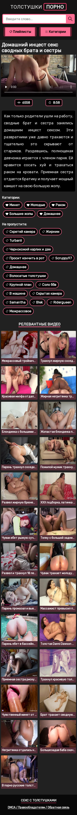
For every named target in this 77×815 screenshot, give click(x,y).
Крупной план (18, 285)
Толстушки (38, 6)
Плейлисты (20, 32)
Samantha (15, 302)
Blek (37, 302)
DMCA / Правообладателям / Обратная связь (38, 807)
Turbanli (13, 240)
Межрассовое (18, 311)
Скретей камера (20, 232)
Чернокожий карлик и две (28, 249)
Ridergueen (60, 302)
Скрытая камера (47, 294)
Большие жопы (19, 214)
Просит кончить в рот (25, 258)
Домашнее (49, 214)
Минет (12, 205)
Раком (58, 205)
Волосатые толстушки (25, 276)
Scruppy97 (61, 258)
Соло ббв (47, 285)
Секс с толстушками (38, 800)
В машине (15, 294)
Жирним (50, 232)
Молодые (35, 205)
